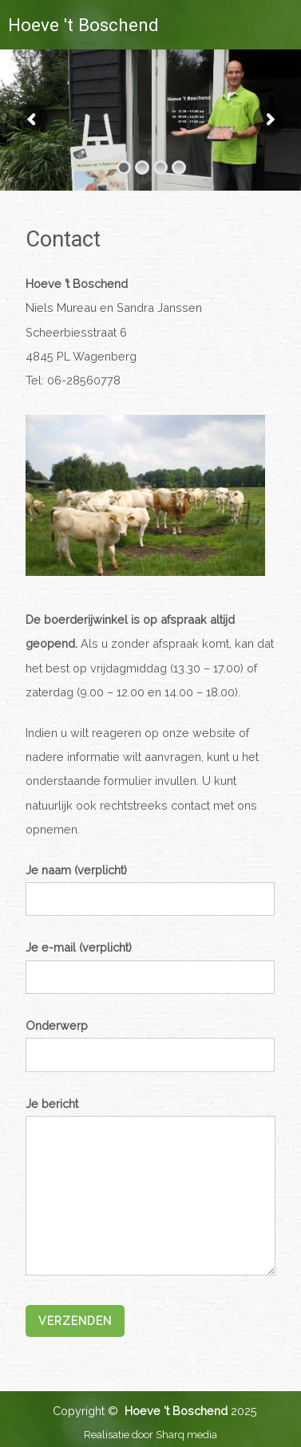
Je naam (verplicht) (150, 884)
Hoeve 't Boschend (83, 24)
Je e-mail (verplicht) (150, 961)
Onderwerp (150, 1039)
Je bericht (150, 1187)
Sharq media (186, 1435)
